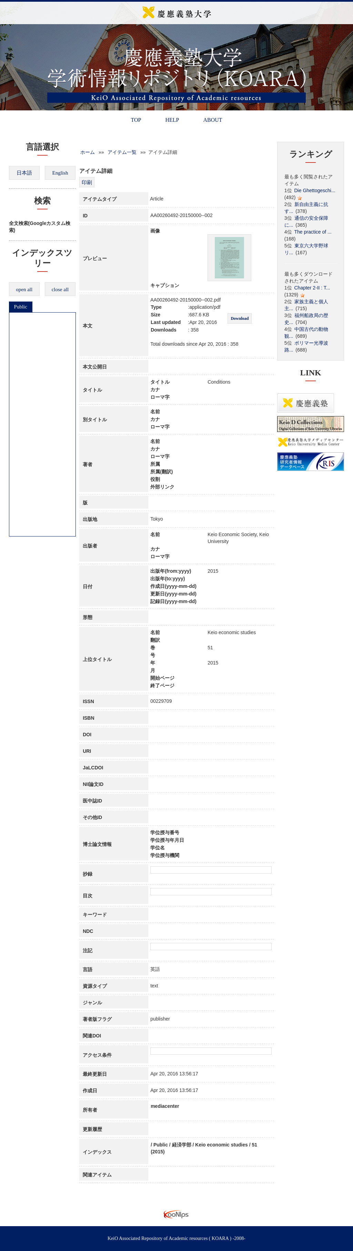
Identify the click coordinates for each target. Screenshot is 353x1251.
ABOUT (212, 120)
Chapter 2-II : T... (312, 287)
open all (24, 289)
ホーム (87, 152)
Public (20, 306)
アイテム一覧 (122, 152)
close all (60, 289)
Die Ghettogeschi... (314, 190)
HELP (172, 120)
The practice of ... (313, 232)
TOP (136, 120)
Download (240, 318)
